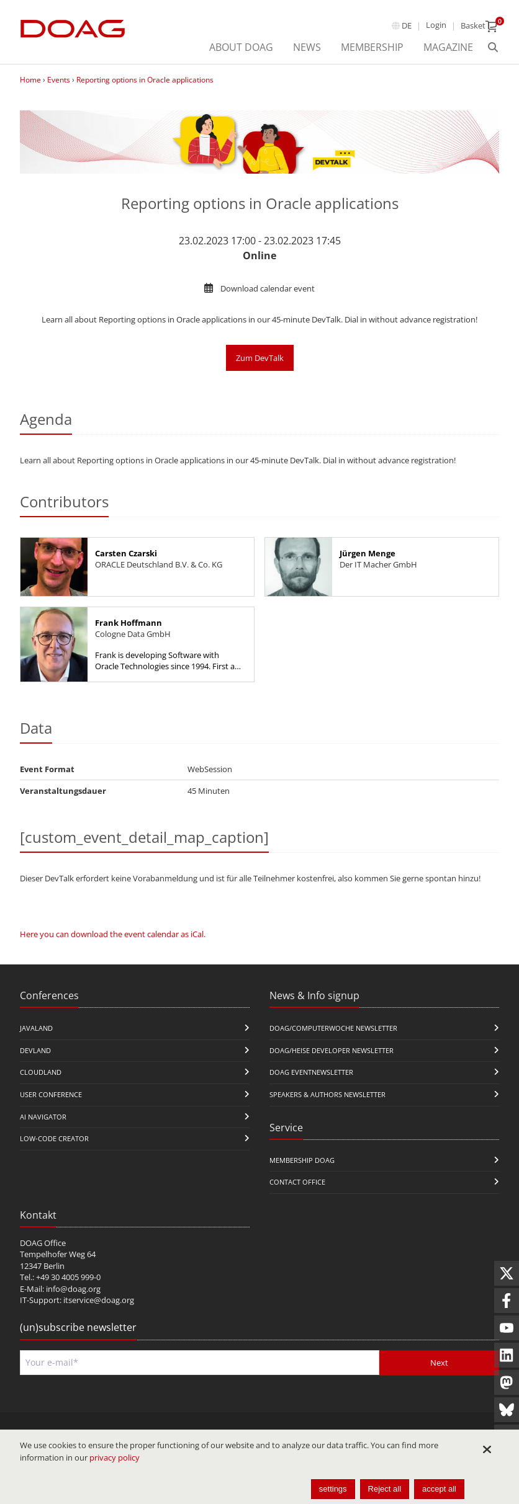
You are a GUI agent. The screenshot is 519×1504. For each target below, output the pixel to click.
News (307, 47)
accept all (439, 1488)
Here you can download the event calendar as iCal (112, 934)
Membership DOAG (302, 1160)
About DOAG (241, 47)
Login (436, 25)
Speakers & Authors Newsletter (327, 1094)
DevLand (35, 1050)
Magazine (448, 47)
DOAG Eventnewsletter (311, 1072)
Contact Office (297, 1181)
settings (333, 1488)
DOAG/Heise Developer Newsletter (331, 1050)
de (407, 25)
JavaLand (36, 1028)
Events (58, 79)
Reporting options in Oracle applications (145, 79)
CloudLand (40, 1072)
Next (439, 1362)
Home (30, 79)
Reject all (384, 1488)
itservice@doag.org (98, 1300)
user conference (51, 1094)
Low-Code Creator (54, 1138)
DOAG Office (43, 1242)
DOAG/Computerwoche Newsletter (333, 1028)
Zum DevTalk (260, 357)
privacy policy (114, 1457)
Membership (372, 47)
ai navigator (43, 1116)
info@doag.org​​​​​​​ (73, 1288)
